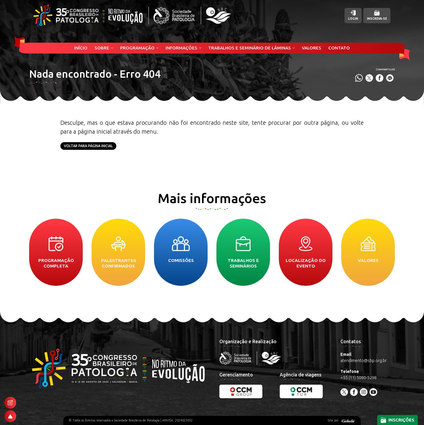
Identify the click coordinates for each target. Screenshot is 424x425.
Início (80, 47)
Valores (311, 47)
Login (353, 15)
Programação (137, 47)
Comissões (181, 249)
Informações (181, 47)
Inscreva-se (377, 15)
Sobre (102, 47)
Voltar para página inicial (88, 146)
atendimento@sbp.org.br (363, 360)
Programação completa (56, 252)
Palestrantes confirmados (118, 252)
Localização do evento (306, 252)
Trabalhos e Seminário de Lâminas (249, 47)
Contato (339, 47)
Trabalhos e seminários (243, 252)
